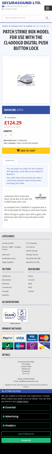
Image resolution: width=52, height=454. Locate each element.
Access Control (8, 243)
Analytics (10, 425)
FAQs (30, 287)
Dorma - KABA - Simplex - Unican (12, 248)
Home (6, 26)
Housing (5, 291)
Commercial (7, 287)
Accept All (26, 440)
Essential (10, 407)
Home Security (31, 251)
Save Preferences (26, 434)
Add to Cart (26, 150)
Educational (6, 280)
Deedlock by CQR (32, 262)
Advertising (11, 416)
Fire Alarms (30, 247)
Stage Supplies (7, 262)
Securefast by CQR (33, 258)
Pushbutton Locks (17, 26)
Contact (31, 291)
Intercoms (6, 254)
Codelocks (29, 26)
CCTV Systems (31, 243)
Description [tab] (9, 160)
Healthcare (6, 276)
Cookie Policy (22, 401)
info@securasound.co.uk (16, 6)
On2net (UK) (35, 385)
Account (31, 280)
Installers (5, 295)
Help (30, 283)
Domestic (5, 283)
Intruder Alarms (32, 254)
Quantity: (8, 131)
